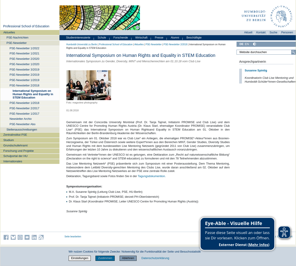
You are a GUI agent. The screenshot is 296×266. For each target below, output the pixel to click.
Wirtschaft (141, 37)
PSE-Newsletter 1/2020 (24, 64)
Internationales (12, 161)
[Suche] (293, 52)
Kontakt (261, 32)
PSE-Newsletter (16, 43)
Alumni (175, 37)
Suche (273, 32)
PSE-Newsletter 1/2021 (24, 53)
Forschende (120, 37)
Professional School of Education (26, 26)
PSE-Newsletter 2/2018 (24, 85)
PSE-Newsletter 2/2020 (24, 58)
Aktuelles (9, 32)
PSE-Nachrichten (17, 37)
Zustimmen (105, 258)
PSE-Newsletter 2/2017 (24, 108)
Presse (159, 37)
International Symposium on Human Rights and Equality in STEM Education (33, 94)
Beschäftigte (194, 37)
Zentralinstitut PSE (15, 134)
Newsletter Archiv (21, 118)
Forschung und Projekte (18, 150)
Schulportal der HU (15, 156)
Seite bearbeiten (73, 236)
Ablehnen (128, 258)
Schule (102, 37)
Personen (287, 32)
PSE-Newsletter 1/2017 (24, 113)
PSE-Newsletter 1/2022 (24, 48)
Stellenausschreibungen (21, 129)
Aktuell (248, 32)
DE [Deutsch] (241, 44)
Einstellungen (79, 258)
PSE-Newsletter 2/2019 (24, 74)
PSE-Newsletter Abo (23, 124)
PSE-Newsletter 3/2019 (24, 69)
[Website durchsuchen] (266, 52)
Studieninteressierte (78, 37)
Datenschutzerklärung (155, 258)
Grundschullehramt (15, 145)
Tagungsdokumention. (152, 176)
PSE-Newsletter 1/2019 (24, 80)
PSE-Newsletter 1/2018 (24, 103)
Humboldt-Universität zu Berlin (81, 44)
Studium (8, 140)
